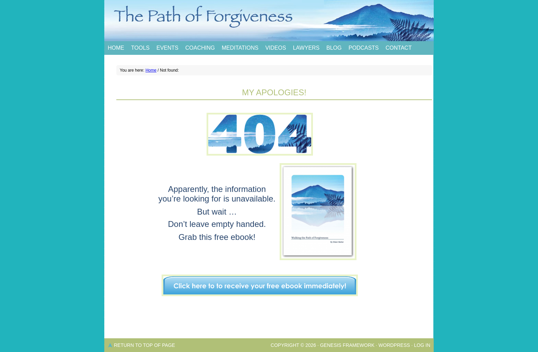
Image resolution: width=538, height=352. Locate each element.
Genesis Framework (347, 345)
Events (167, 48)
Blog (333, 48)
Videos (275, 48)
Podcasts (364, 48)
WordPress (394, 345)
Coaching (200, 48)
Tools (140, 48)
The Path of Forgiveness (269, 20)
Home (116, 48)
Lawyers (306, 48)
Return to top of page (144, 345)
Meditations (240, 48)
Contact (399, 48)
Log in (422, 345)
